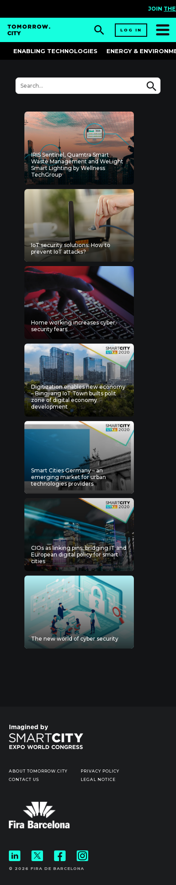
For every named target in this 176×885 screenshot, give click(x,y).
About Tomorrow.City (38, 771)
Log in (131, 29)
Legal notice (98, 779)
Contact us (24, 779)
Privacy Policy (100, 771)
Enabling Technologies (55, 50)
